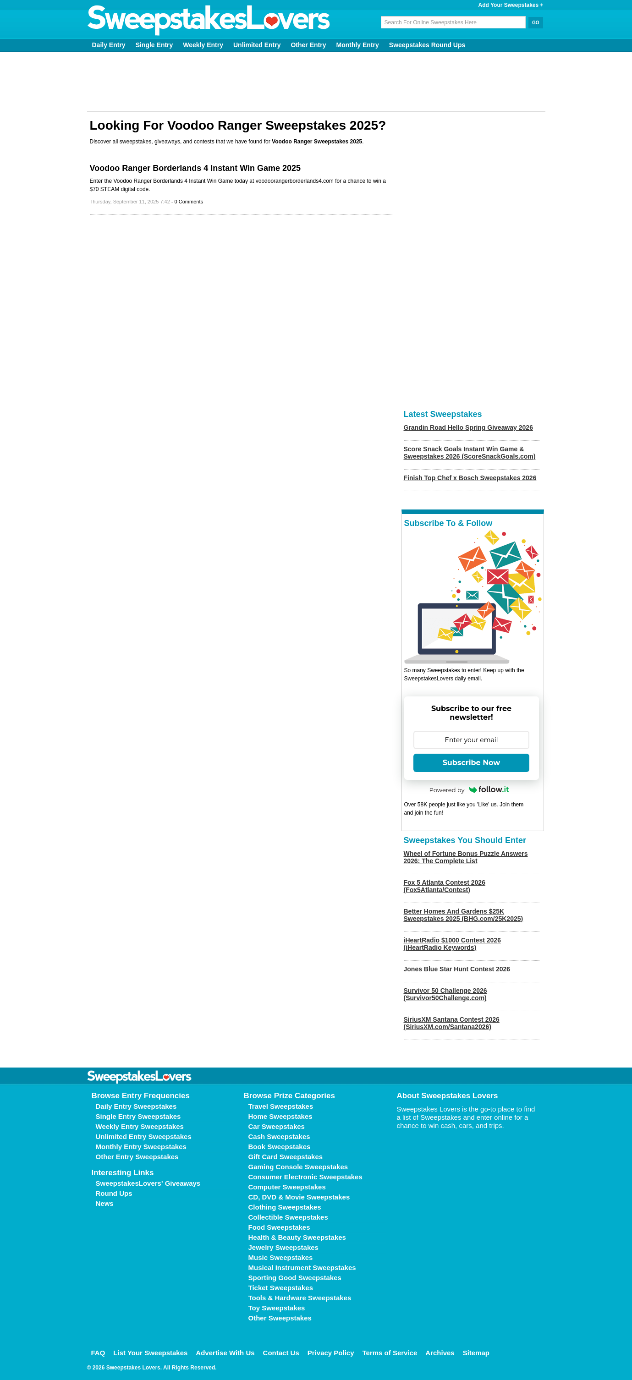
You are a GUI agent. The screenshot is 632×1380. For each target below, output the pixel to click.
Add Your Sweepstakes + (511, 5)
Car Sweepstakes (276, 1126)
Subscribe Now (471, 762)
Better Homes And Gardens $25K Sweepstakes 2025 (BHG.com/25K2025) (463, 915)
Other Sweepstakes (280, 1318)
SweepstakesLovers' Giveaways (148, 1183)
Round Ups (114, 1193)
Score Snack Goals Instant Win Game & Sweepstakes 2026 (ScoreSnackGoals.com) (470, 452)
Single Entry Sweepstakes (138, 1116)
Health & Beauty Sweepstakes (297, 1237)
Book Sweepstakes (279, 1146)
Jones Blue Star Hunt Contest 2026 (457, 969)
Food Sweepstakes (279, 1227)
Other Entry (308, 45)
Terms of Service (390, 1353)
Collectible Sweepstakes (288, 1217)
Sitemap (476, 1353)
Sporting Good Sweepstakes (294, 1277)
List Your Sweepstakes (150, 1353)
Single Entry (154, 45)
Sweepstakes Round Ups (427, 45)
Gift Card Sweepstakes (285, 1157)
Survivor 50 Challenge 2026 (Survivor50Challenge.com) (445, 994)
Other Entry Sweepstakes (137, 1157)
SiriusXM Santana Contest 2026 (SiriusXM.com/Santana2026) (452, 1023)
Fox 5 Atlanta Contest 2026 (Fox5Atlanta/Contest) (444, 886)
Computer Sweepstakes (287, 1187)
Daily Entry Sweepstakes (136, 1106)
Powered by (469, 790)
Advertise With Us (225, 1353)
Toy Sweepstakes (276, 1308)
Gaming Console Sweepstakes (298, 1167)
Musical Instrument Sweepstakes (302, 1267)
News (105, 1203)
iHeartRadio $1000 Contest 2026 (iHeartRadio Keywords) (452, 943)
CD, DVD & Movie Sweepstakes (299, 1197)
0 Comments (189, 201)
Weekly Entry (203, 45)
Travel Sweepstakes (280, 1106)
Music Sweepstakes (280, 1257)
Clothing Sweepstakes (284, 1207)
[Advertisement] (316, 81)
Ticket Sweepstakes (280, 1288)
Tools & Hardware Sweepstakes (300, 1298)
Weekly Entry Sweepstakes (140, 1126)
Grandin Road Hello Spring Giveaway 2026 (468, 427)
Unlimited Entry (256, 45)
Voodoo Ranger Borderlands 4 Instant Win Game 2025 (195, 168)
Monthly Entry (357, 45)
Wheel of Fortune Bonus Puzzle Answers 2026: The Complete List (466, 857)
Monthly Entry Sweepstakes (141, 1146)
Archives (439, 1353)
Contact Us (281, 1353)
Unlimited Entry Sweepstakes (144, 1136)
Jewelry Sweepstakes (283, 1247)
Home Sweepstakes (280, 1116)
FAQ (98, 1353)
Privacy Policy (331, 1353)
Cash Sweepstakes (279, 1136)
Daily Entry (109, 45)
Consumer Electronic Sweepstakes (305, 1177)
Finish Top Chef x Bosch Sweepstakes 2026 (470, 478)
